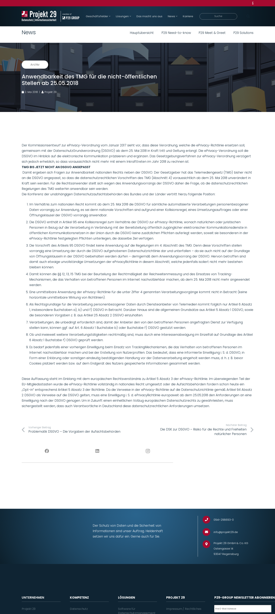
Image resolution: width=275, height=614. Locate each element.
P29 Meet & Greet (212, 33)
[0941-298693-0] (208, 520)
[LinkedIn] (97, 451)
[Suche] (218, 16)
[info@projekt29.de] (208, 532)
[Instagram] (148, 451)
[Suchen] (248, 16)
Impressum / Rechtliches (183, 609)
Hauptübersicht (142, 33)
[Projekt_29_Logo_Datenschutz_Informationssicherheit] (39, 16)
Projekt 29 (28, 609)
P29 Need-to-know (176, 33)
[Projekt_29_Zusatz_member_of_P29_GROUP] (70, 16)
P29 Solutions (243, 33)
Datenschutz (79, 609)
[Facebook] (47, 451)
